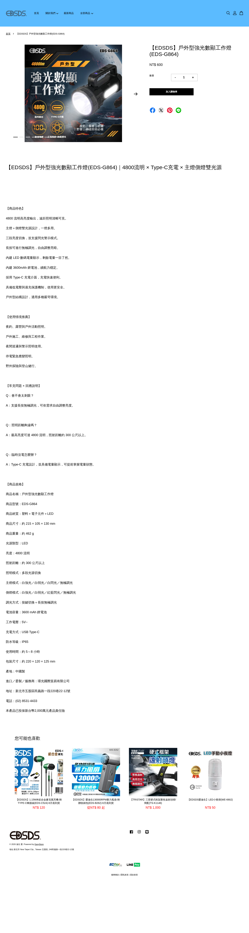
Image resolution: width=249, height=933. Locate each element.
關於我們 (52, 13)
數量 (151, 75)
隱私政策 (124, 875)
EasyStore (39, 844)
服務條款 (115, 875)
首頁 (36, 13)
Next (135, 94)
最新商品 (69, 13)
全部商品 (86, 13)
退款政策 (134, 875)
